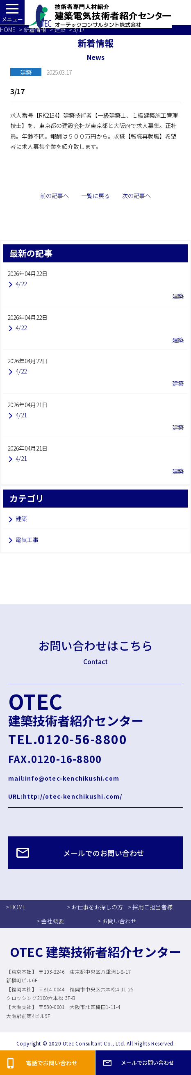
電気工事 (27, 539)
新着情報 (34, 29)
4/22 (21, 284)
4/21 (21, 415)
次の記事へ (136, 195)
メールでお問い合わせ (147, 1062)
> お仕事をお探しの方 (95, 907)
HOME (8, 29)
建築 (60, 29)
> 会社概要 (50, 921)
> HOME (16, 907)
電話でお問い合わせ (51, 1063)
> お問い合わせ (117, 921)
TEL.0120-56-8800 (67, 739)
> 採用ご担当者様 (150, 907)
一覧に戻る (95, 195)
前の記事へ (54, 195)
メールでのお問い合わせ (103, 852)
